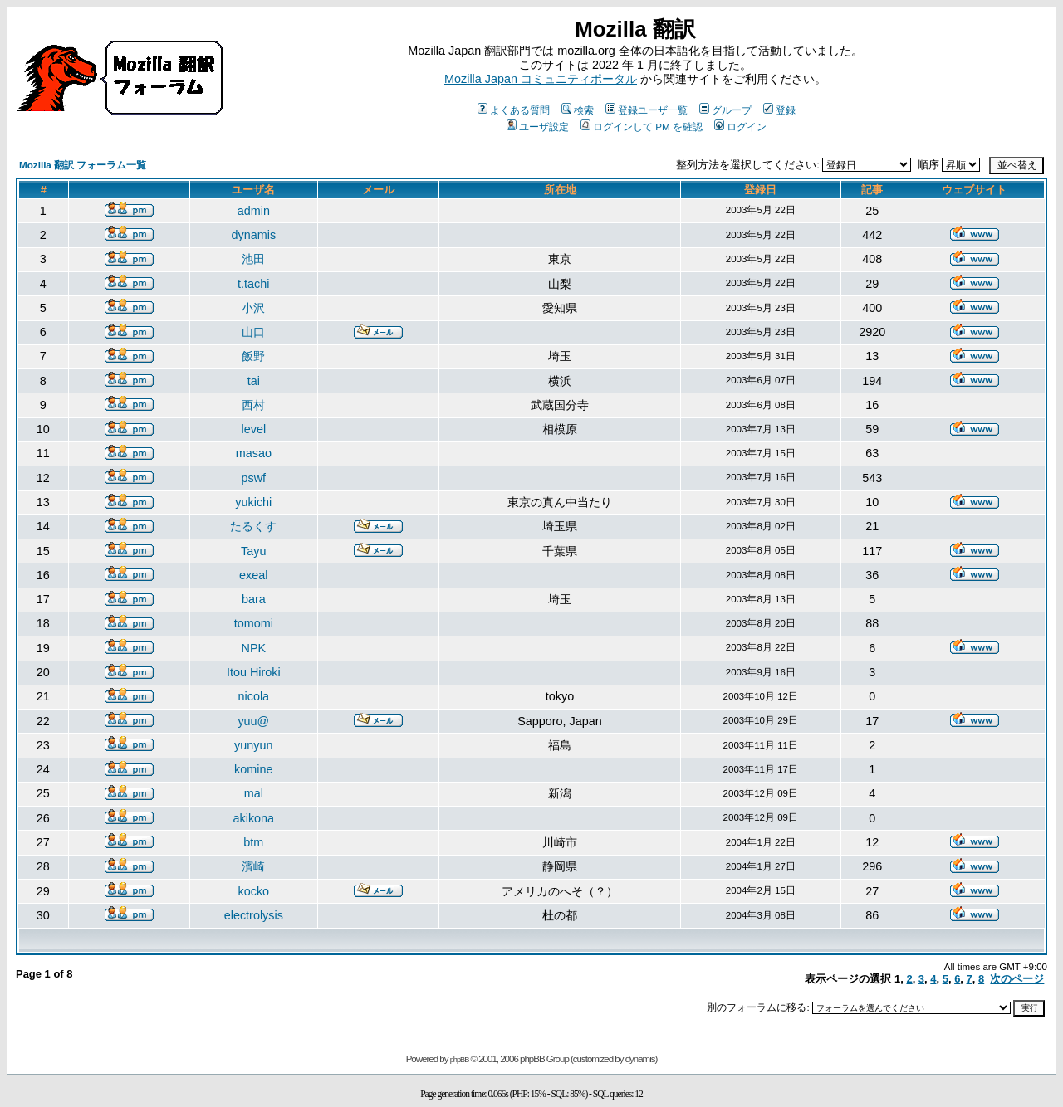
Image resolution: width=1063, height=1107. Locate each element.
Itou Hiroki (254, 672)
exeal (253, 575)
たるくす (253, 526)
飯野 (253, 356)
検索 (577, 110)
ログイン (740, 126)
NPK (254, 648)
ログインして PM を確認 (641, 126)
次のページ (1017, 979)
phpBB (459, 1060)
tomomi (253, 623)
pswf (254, 478)
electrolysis (253, 915)
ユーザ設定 (538, 126)
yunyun (253, 745)
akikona (254, 818)
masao (254, 453)
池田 (253, 259)
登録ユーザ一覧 (646, 110)
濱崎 (253, 866)
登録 (779, 110)
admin (254, 210)
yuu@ (253, 721)
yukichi (253, 502)
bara (254, 599)
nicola (254, 696)
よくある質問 (514, 110)
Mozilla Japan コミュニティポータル (540, 78)
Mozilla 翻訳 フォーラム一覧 (82, 164)
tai (253, 381)
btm (253, 842)
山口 (253, 332)
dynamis (254, 234)
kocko (254, 891)
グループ (725, 110)
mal (253, 793)
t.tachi (253, 283)
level (254, 429)
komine (253, 769)
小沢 (253, 308)
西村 (253, 405)
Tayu (253, 551)
